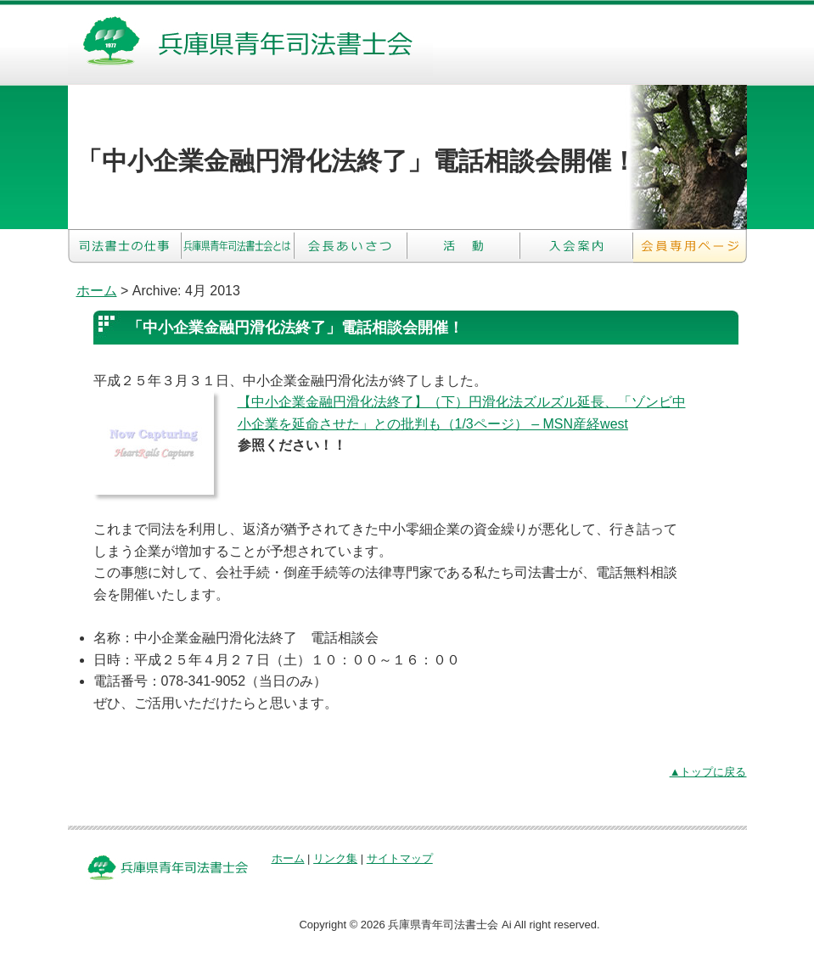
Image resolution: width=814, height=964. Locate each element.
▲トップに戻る (708, 771)
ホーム (96, 290)
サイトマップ (400, 858)
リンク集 (335, 858)
